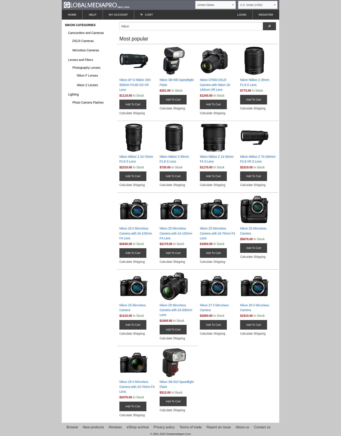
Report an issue (218, 427)
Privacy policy (164, 427)
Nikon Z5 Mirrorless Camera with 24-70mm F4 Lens (217, 233)
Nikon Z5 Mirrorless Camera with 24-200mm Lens (176, 310)
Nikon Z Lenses (87, 85)
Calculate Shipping (132, 113)
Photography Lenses (86, 67)
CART (146, 14)
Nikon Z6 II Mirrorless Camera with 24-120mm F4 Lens (135, 233)
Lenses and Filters (80, 60)
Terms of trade (190, 427)
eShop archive (138, 427)
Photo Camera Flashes (88, 102)
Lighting (73, 94)
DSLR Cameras (83, 41)
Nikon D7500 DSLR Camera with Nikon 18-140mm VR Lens (215, 84)
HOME (72, 14)
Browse (72, 427)
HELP (92, 14)
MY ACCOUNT (118, 14)
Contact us (262, 427)
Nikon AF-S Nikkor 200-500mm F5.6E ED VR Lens (135, 84)
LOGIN (241, 14)
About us (242, 427)
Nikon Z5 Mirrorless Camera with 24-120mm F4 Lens (176, 233)
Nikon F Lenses (87, 75)
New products (93, 427)
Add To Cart (132, 104)
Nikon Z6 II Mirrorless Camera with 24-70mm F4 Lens (137, 386)
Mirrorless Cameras (85, 50)
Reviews (115, 427)
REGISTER (266, 14)
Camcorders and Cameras (86, 33)
